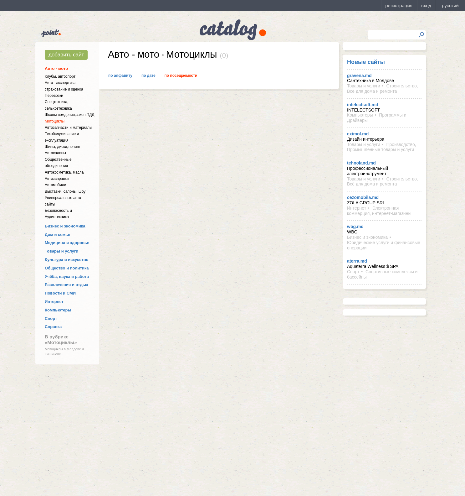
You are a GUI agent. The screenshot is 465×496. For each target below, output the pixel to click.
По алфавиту (120, 75)
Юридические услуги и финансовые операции (383, 245)
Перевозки (54, 95)
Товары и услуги (61, 251)
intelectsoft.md (362, 104)
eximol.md (358, 133)
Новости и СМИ (60, 293)
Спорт (51, 318)
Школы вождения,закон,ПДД (69, 114)
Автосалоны (55, 153)
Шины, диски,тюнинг (62, 146)
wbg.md (355, 226)
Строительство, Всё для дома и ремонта (382, 88)
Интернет (54, 301)
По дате (148, 75)
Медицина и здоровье (67, 242)
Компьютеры (58, 310)
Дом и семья (57, 234)
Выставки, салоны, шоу (65, 191)
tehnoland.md (361, 162)
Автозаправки (57, 178)
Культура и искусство (66, 259)
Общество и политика (67, 268)
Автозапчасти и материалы (68, 127)
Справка (53, 326)
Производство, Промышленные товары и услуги (381, 147)
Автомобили (55, 185)
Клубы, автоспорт (60, 76)
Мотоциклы (54, 121)
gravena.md (359, 75)
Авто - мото (56, 68)
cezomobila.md (363, 197)
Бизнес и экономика (65, 226)
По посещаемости (181, 75)
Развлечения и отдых (66, 284)
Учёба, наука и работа (67, 276)
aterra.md (357, 261)
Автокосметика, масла (64, 172)
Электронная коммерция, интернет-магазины (379, 211)
